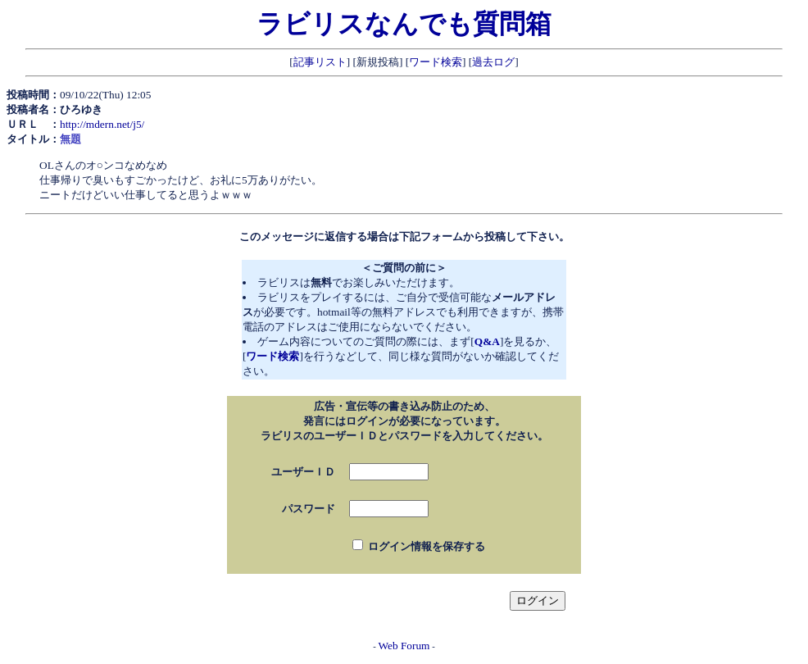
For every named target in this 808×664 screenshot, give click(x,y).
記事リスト (320, 62)
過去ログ (493, 62)
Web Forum (404, 645)
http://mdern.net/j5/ (102, 124)
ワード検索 (435, 62)
